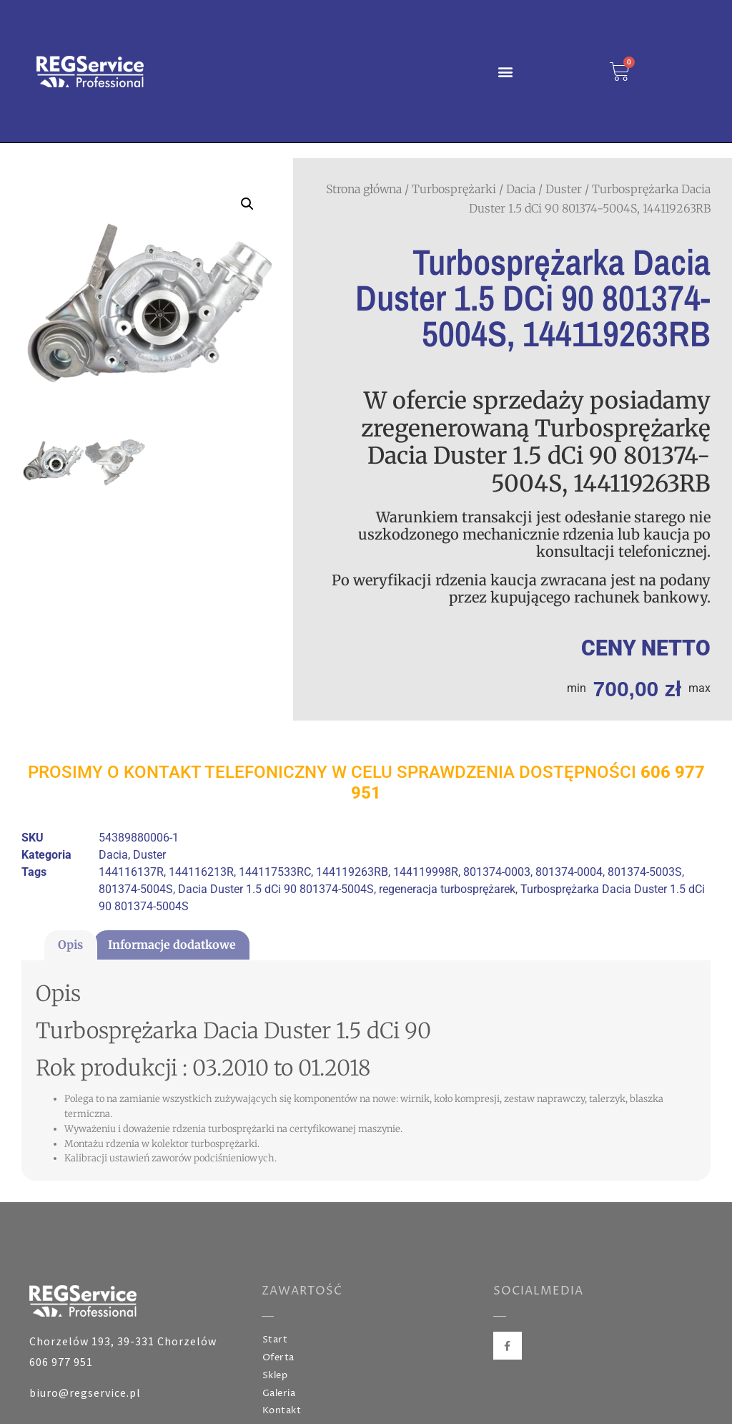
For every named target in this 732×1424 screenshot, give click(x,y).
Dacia (520, 189)
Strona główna (364, 189)
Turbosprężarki (454, 189)
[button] (505, 71)
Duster (563, 189)
